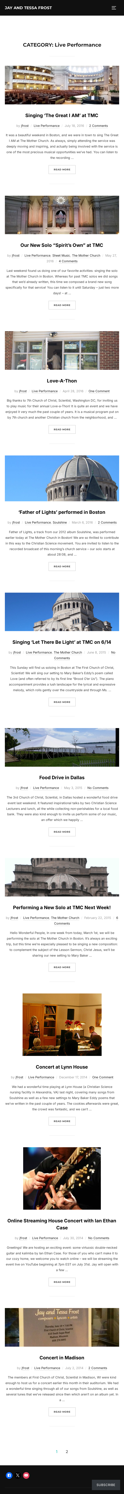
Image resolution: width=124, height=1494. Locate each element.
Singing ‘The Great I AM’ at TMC (61, 115)
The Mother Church (86, 255)
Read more (65, 169)
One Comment (99, 391)
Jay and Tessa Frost (28, 7)
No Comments (97, 788)
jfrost (25, 126)
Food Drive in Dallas (61, 777)
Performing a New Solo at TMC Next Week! (62, 907)
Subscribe (106, 1485)
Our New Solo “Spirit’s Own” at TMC (61, 245)
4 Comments (68, 261)
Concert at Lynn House (62, 1067)
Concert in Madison (62, 1358)
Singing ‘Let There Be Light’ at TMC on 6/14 (61, 642)
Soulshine (60, 522)
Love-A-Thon (62, 381)
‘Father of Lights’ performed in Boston (61, 512)
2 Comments (98, 126)
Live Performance (47, 126)
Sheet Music (61, 255)
